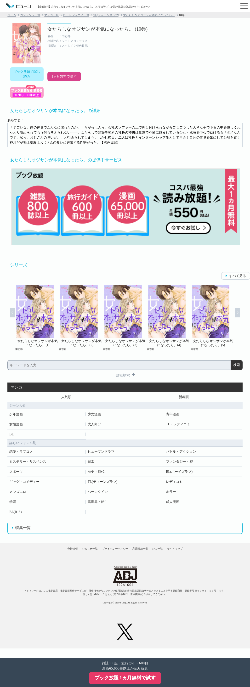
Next (243, 318)
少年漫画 (16, 416)
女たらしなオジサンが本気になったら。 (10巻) (97, 29)
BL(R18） (16, 514)
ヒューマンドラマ (101, 453)
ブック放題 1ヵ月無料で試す (125, 677)
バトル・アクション (181, 453)
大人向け (94, 426)
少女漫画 (94, 416)
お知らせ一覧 (75, 554)
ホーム (11, 15)
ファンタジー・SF (179, 463)
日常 (91, 463)
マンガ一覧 (51, 15)
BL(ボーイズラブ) (179, 473)
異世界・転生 (98, 504)
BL (11, 436)
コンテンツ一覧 (30, 15)
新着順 (184, 398)
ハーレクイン (98, 494)
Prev (6, 318)
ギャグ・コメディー (24, 483)
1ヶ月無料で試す (64, 76)
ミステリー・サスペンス (27, 463)
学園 (12, 504)
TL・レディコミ (178, 426)
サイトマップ (198, 554)
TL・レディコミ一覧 (76, 15)
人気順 (66, 398)
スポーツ (16, 473)
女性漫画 (16, 426)
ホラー (171, 494)
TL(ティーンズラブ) (106, 15)
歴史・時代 (96, 473)
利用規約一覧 (145, 554)
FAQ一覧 (172, 554)
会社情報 (48, 554)
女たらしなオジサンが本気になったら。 (149, 15)
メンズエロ (17, 494)
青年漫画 (172, 416)
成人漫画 (172, 504)
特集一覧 (23, 530)
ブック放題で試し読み (26, 74)
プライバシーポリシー (110, 554)
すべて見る (237, 276)
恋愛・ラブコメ (21, 453)
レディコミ (174, 483)
